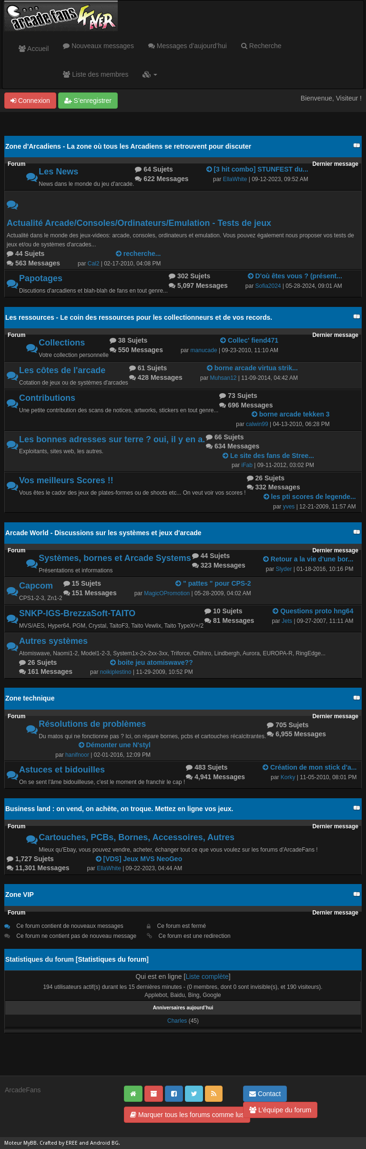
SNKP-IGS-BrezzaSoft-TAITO (77, 613)
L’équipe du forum (280, 1110)
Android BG (104, 1143)
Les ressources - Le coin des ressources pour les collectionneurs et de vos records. (138, 317)
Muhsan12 (223, 378)
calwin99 (257, 424)
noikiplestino (116, 672)
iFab (247, 465)
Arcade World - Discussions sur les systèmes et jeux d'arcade (103, 533)
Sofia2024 (268, 286)
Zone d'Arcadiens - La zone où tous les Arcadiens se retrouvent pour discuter (128, 146)
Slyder (283, 569)
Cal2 (94, 263)
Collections (62, 342)
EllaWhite (235, 179)
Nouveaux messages (98, 46)
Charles (177, 1020)
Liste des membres (95, 74)
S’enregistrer (88, 100)
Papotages (40, 278)
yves (289, 506)
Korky (288, 777)
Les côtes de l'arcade (62, 370)
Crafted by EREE (59, 1143)
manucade (204, 350)
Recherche (261, 46)
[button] (149, 74)
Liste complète (206, 976)
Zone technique (29, 698)
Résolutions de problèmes (92, 724)
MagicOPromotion (167, 593)
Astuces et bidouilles (62, 769)
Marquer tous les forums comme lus (187, 1114)
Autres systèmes (53, 641)
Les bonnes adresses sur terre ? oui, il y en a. (112, 439)
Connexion (30, 100)
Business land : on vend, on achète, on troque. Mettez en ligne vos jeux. (119, 809)
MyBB (30, 1143)
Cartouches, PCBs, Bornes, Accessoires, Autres (136, 837)
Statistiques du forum (112, 959)
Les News (58, 171)
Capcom (36, 585)
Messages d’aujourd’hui (187, 46)
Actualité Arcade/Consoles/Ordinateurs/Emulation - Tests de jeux (139, 223)
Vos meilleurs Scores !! (66, 480)
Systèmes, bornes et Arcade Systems (115, 558)
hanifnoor (77, 755)
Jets (287, 621)
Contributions (47, 398)
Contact (265, 1094)
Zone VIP (19, 894)
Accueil (34, 48)
